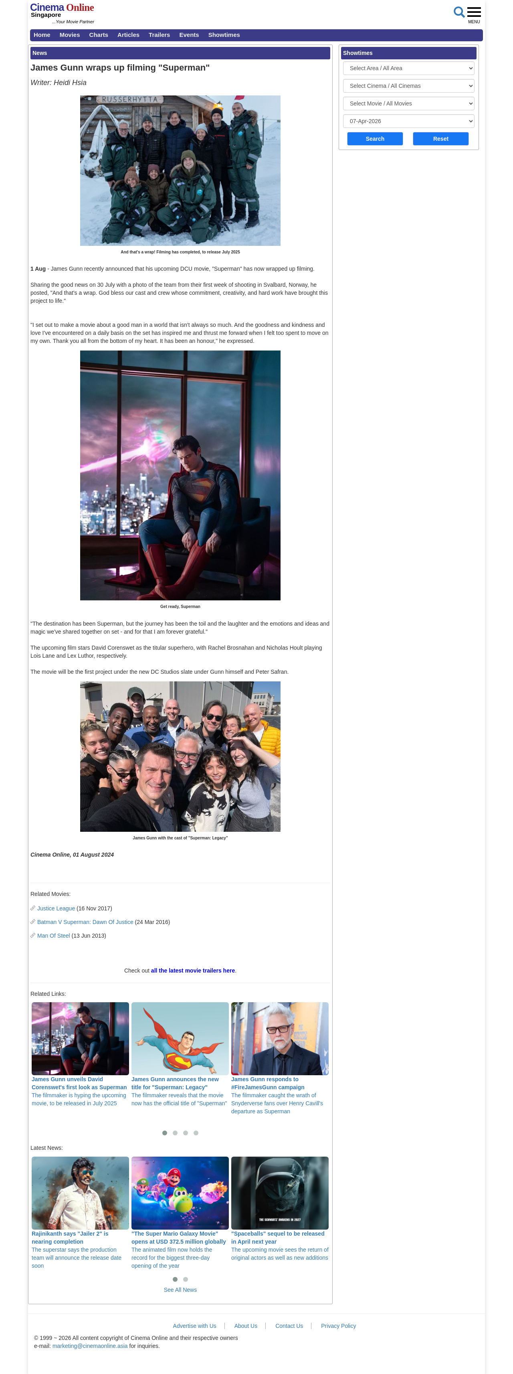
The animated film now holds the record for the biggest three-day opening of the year (180, 1213)
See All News (180, 1290)
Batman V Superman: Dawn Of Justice (85, 922)
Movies (70, 35)
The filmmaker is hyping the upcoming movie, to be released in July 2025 (80, 1054)
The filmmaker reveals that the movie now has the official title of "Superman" (180, 1054)
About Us (246, 1326)
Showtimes (224, 35)
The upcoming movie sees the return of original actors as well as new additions (280, 1209)
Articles (128, 35)
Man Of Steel (53, 935)
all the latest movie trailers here (193, 970)
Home (42, 35)
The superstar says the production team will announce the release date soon (80, 1213)
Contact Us (289, 1326)
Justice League (56, 908)
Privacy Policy (338, 1326)
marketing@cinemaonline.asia (90, 1346)
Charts (99, 35)
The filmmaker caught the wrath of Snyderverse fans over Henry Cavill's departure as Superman (280, 1058)
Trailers (159, 35)
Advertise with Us (194, 1326)
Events (189, 35)
